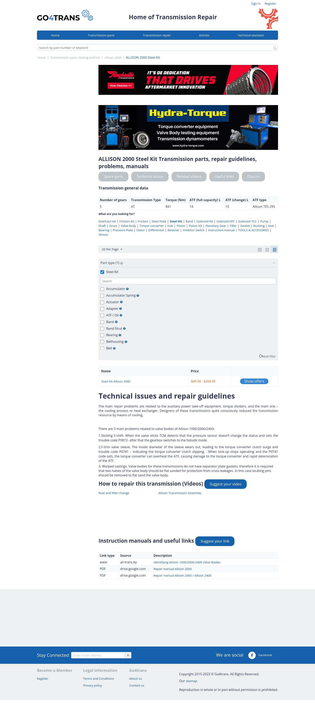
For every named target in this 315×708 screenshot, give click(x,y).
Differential (156, 230)
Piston (181, 226)
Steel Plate (159, 221)
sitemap (191, 681)
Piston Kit (195, 226)
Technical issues (150, 176)
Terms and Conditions (98, 678)
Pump (264, 221)
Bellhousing (116, 341)
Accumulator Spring (122, 295)
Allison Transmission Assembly (179, 493)
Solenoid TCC (247, 221)
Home (55, 35)
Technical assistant (251, 35)
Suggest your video (225, 484)
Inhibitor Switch (194, 230)
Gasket (245, 226)
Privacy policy (92, 685)
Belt (111, 348)
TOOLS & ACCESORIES (253, 230)
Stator (140, 230)
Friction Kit (126, 221)
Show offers (254, 381)
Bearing (103, 230)
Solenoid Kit (204, 221)
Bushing (259, 226)
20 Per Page (112, 249)
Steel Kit (176, 221)
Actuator (114, 302)
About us (135, 678)
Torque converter (151, 226)
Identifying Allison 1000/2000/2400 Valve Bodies (187, 562)
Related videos (189, 176)
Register (270, 3)
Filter (233, 226)
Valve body (128, 226)
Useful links (224, 176)
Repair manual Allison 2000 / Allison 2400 (182, 575)
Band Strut (116, 328)
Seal (271, 226)
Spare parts (113, 176)
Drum (113, 226)
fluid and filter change (113, 493)
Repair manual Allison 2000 (172, 569)
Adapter (114, 308)
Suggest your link (214, 541)
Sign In (256, 3)
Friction (143, 221)
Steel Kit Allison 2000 (115, 381)
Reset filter (269, 356)
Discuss (253, 176)
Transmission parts (101, 35)
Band (189, 221)
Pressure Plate (123, 230)
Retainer (173, 230)
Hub (170, 226)
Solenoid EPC (226, 221)
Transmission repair (157, 35)
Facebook (260, 655)
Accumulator (117, 288)
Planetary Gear (215, 226)
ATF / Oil (114, 315)
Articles (204, 35)
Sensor (103, 234)
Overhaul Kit (107, 221)
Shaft (102, 226)
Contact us (136, 685)
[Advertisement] (65, 125)
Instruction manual (221, 230)
